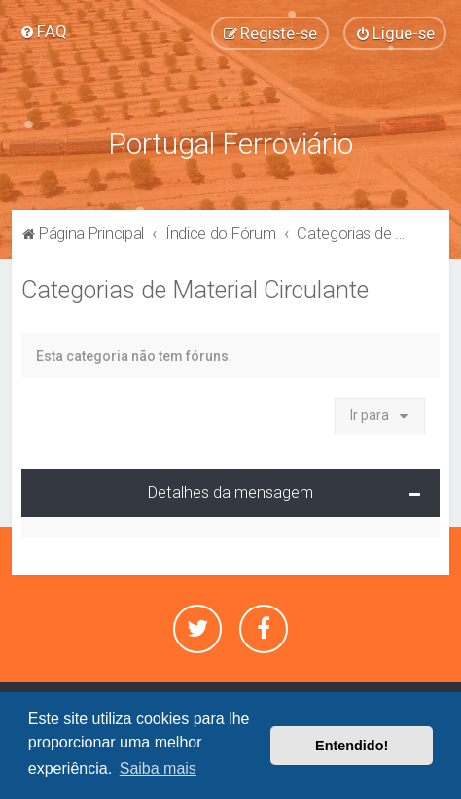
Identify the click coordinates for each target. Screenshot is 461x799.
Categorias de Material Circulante (195, 290)
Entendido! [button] (351, 745)
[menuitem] (43, 31)
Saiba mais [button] (158, 768)
